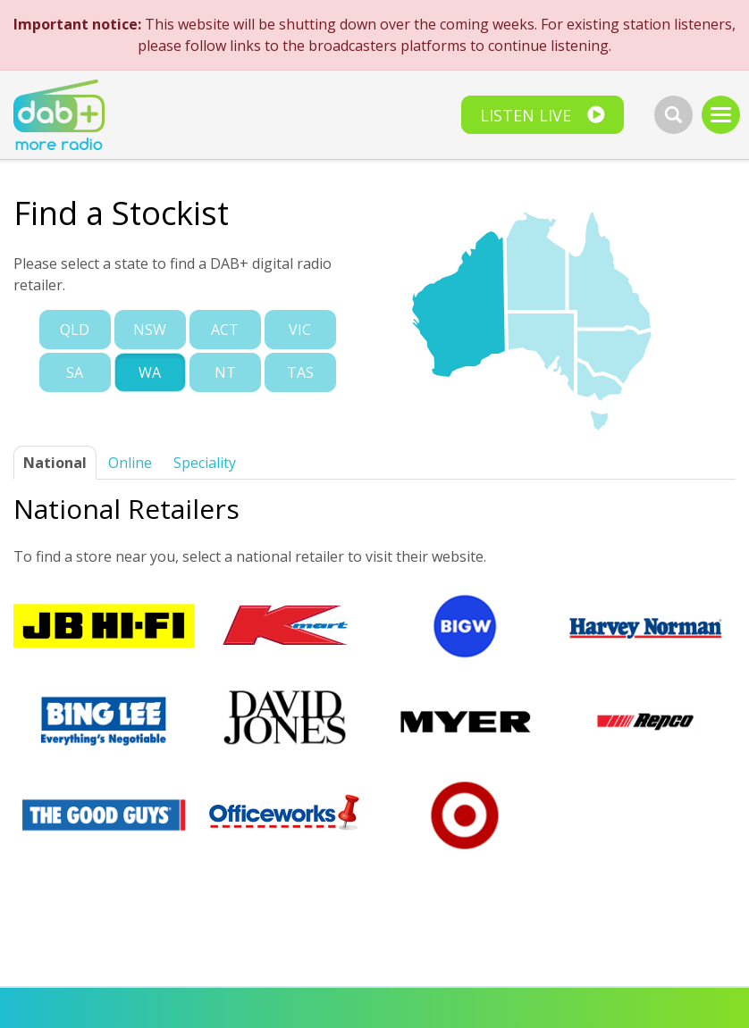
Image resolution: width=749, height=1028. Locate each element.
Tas (300, 372)
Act (225, 329)
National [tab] (55, 462)
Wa (150, 372)
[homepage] (59, 116)
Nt (225, 372)
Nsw (149, 329)
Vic (300, 329)
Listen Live (525, 115)
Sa (74, 372)
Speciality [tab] (204, 462)
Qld (74, 329)
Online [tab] (130, 462)
